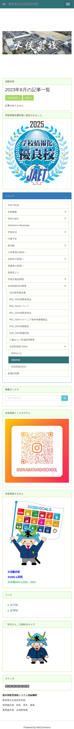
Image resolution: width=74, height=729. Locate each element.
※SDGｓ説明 (15, 577)
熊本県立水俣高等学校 (23, 4)
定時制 (14, 610)
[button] (7, 42)
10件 (28, 97)
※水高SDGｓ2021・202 (21, 582)
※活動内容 (14, 571)
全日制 (14, 604)
